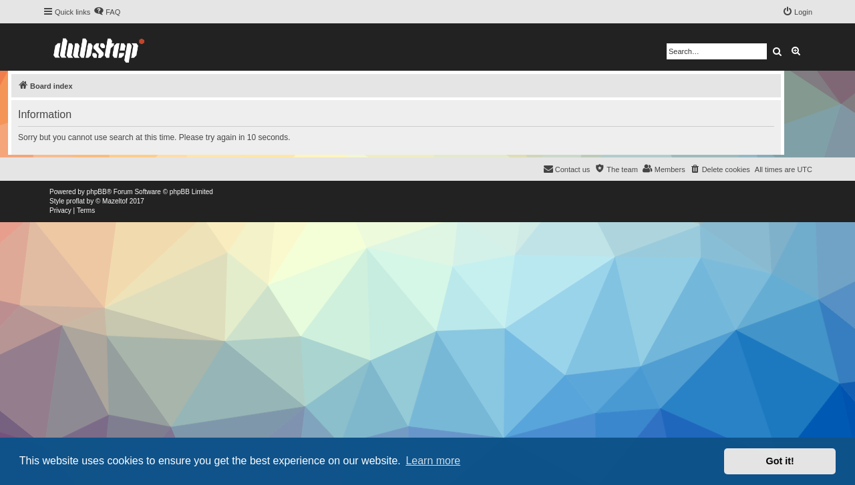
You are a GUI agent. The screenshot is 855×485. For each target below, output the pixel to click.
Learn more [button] (432, 460)
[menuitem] (107, 12)
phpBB (97, 191)
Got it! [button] (780, 461)
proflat (75, 201)
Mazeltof (115, 201)
